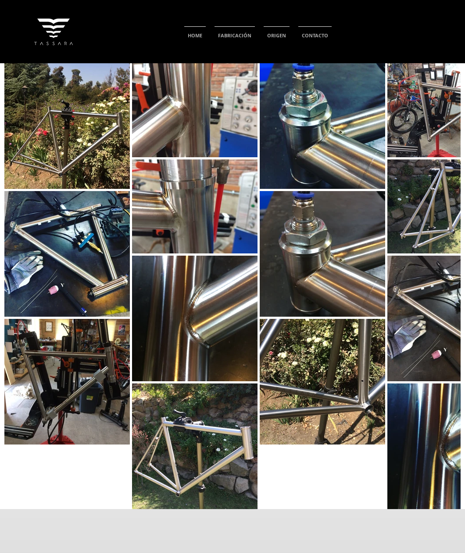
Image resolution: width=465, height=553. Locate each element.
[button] (234, 31)
